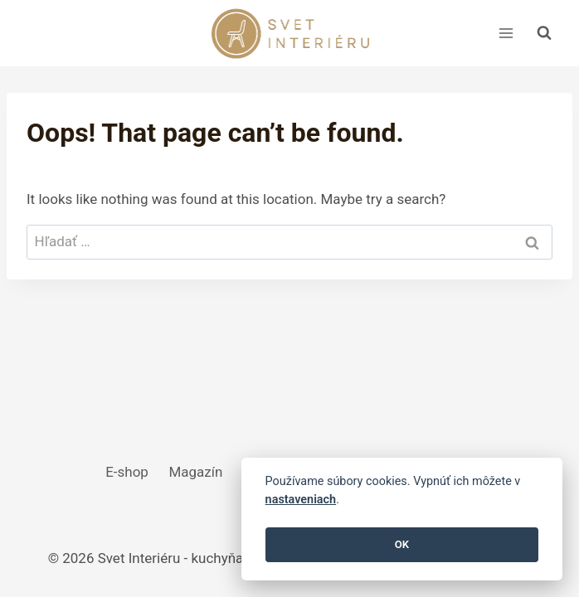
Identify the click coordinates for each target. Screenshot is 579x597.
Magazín (195, 472)
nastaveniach (301, 500)
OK (402, 544)
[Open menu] (505, 33)
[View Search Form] (544, 33)
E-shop (126, 472)
